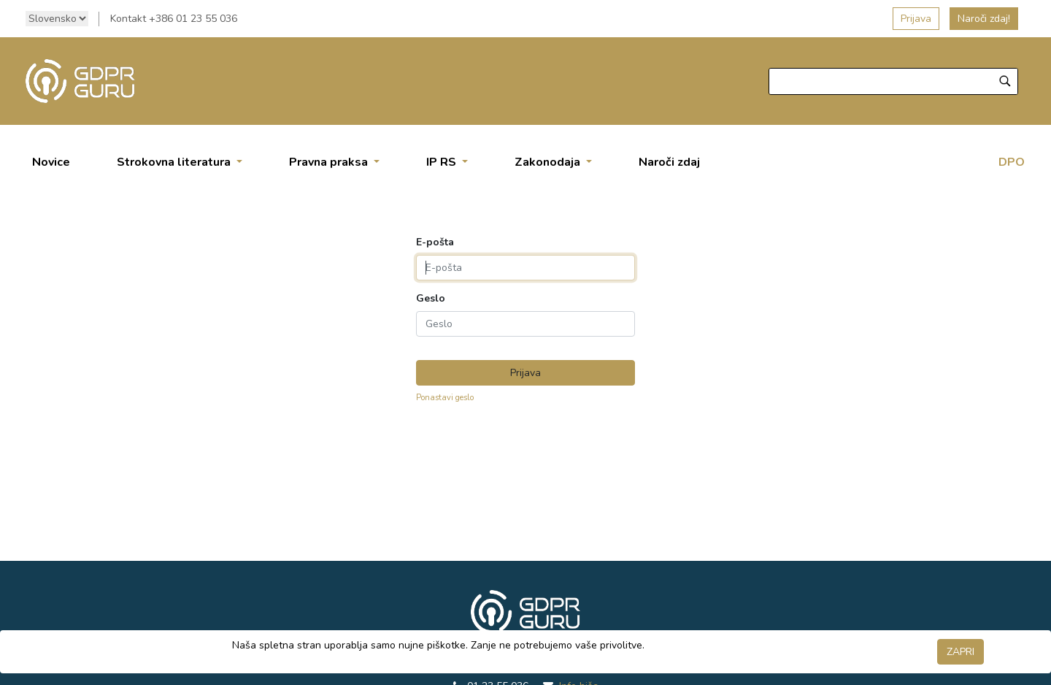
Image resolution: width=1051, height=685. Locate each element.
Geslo (430, 298)
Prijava (916, 19)
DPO (1011, 162)
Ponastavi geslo (445, 397)
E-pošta (435, 242)
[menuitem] (51, 162)
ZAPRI (960, 652)
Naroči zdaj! (984, 19)
